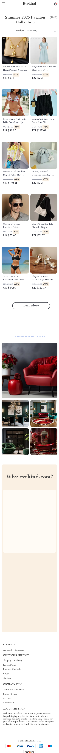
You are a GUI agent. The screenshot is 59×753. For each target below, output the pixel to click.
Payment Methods (12, 669)
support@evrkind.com (13, 650)
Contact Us (8, 703)
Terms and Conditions (13, 690)
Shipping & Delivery (12, 661)
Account (7, 698)
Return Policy (9, 665)
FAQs (6, 674)
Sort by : (20, 31)
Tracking (7, 678)
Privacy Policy (10, 694)
